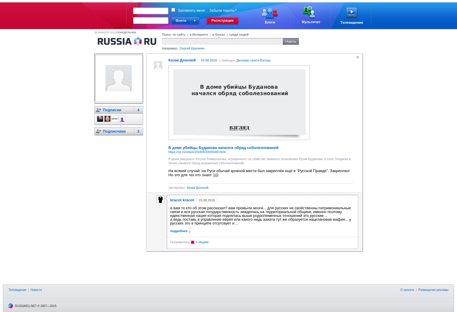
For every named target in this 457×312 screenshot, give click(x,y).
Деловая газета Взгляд (254, 60)
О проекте (407, 290)
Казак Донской (197, 187)
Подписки (112, 110)
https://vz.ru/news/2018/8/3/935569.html (196, 152)
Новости (36, 290)
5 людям (202, 242)
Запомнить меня (191, 10)
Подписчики (114, 131)
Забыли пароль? (223, 10)
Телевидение (17, 290)
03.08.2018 (209, 60)
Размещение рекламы (433, 290)
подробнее (178, 231)
